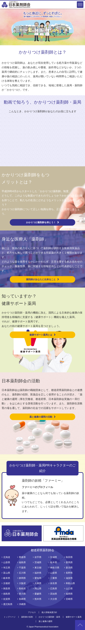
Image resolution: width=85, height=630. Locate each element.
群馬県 (69, 562)
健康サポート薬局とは (40, 334)
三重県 (53, 578)
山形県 (6, 562)
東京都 (38, 567)
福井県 (38, 573)
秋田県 (69, 557)
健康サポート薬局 (73, 617)
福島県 (22, 562)
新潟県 (69, 567)
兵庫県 (38, 583)
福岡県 (69, 593)
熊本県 (38, 599)
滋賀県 (69, 578)
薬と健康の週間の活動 (40, 416)
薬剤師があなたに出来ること (41, 279)
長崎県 (22, 599)
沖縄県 (22, 604)
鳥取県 (6, 588)
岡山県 (38, 588)
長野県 (69, 573)
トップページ (9, 617)
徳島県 (6, 593)
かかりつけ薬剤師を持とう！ (41, 222)
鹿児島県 (7, 604)
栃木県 (53, 562)
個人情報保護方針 (49, 612)
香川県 (22, 593)
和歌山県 (70, 583)
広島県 (53, 588)
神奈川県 (54, 567)
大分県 (53, 599)
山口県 (69, 588)
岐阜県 (6, 578)
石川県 (22, 573)
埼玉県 (6, 567)
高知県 (53, 593)
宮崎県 (69, 599)
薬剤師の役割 (27, 617)
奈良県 (53, 583)
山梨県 (53, 573)
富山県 (6, 573)
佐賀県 (6, 599)
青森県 (22, 557)
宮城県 (53, 557)
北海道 (6, 557)
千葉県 (22, 567)
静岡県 (22, 578)
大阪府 (22, 583)
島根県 (22, 588)
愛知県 (38, 578)
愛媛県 (38, 593)
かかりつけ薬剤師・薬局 (49, 617)
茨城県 (38, 562)
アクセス (32, 612)
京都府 (6, 583)
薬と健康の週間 (45, 621)
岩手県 (38, 557)
